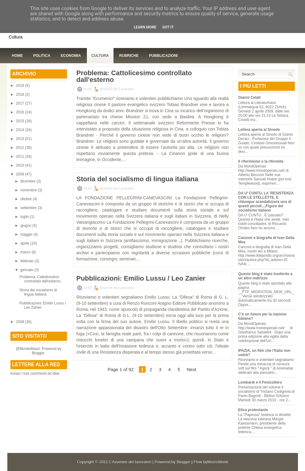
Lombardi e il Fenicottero (260, 382)
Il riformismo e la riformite (261, 161)
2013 (20, 139)
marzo (26, 252)
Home (17, 55)
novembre (29, 190)
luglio (25, 217)
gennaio (27, 270)
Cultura (100, 55)
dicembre (28, 181)
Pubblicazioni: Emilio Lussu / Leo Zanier (141, 278)
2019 (20, 85)
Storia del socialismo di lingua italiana (38, 292)
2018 (20, 94)
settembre (29, 208)
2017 (20, 103)
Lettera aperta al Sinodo (259, 129)
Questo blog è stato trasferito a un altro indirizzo (265, 276)
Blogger (38, 353)
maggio (26, 234)
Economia (71, 55)
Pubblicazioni (163, 55)
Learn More (145, 27)
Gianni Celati (249, 97)
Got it (168, 27)
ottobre (26, 199)
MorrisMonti (217, 462)
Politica (41, 55)
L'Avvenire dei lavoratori (130, 462)
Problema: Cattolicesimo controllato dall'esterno (40, 279)
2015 (20, 121)
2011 (20, 156)
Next (191, 369)
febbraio (27, 261)
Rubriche (129, 55)
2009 (20, 174)
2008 (20, 322)
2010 (20, 165)
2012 (20, 147)
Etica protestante (253, 410)
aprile (25, 243)
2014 (20, 130)
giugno (26, 225)
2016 (20, 112)
